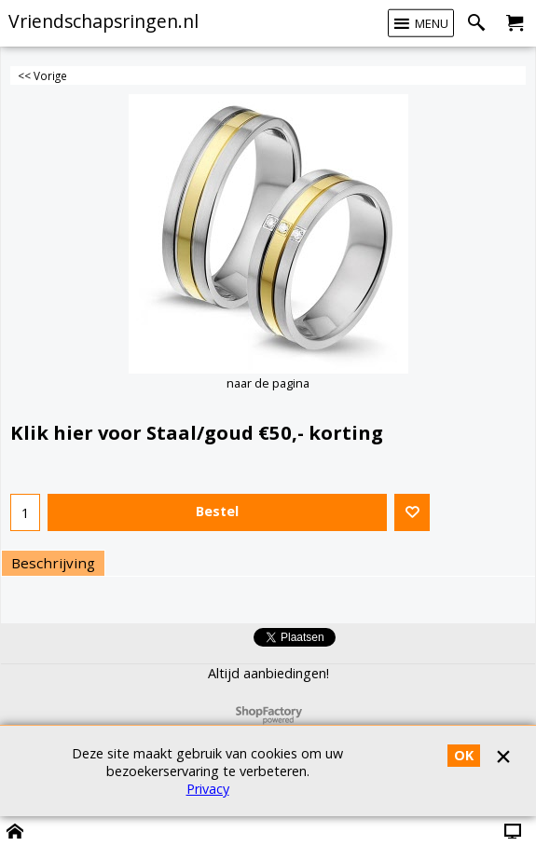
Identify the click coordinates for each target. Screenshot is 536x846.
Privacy (207, 789)
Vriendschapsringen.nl (103, 21)
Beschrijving (53, 562)
